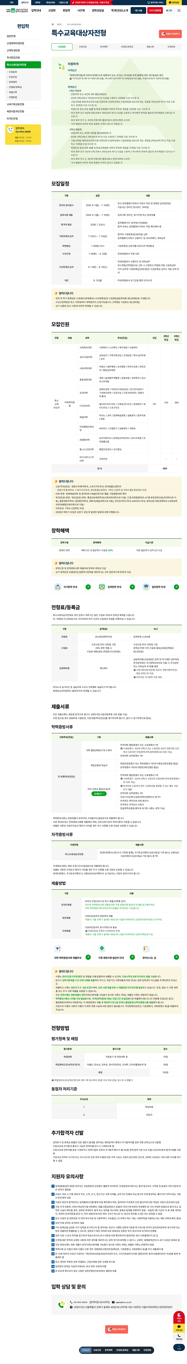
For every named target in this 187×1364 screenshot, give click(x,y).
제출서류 (13, 92)
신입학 (52, 10)
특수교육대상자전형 (16, 64)
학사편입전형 (13, 57)
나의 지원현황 (155, 10)
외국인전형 (12, 118)
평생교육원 (50, 2)
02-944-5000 (23, 131)
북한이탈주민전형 (15, 111)
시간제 (81, 10)
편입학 (66, 10)
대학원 (37, 2)
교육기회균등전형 (15, 104)
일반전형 (11, 36)
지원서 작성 (104, 2)
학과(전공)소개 (119, 10)
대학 (11, 2)
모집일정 (13, 72)
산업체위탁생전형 (15, 43)
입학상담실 (98, 10)
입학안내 (24, 2)
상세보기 (99, 795)
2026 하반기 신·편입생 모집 (86, 2)
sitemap (179, 10)
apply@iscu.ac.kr (125, 1303)
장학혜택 (13, 82)
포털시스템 (63, 2)
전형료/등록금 (15, 87)
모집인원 (13, 77)
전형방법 (13, 97)
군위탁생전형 (13, 50)
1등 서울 (138, 10)
